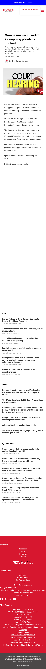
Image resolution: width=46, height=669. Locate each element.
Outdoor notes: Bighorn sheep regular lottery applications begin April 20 (21, 450)
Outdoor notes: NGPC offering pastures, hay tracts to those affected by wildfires (21, 460)
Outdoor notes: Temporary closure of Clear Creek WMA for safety (20, 489)
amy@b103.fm (36, 645)
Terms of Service (21, 661)
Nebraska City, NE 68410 (23, 617)
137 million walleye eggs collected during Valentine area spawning (20, 339)
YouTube (23, 557)
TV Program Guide (23, 580)
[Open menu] (42, 10)
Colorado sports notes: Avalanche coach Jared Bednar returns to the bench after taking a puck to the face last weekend (22, 410)
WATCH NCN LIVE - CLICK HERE (23, 2)
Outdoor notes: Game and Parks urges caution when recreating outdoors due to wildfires (22, 479)
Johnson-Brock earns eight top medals (19, 425)
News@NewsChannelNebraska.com (27, 625)
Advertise (23, 575)
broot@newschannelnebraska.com (23, 642)
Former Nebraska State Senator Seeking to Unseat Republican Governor (20, 320)
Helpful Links (5, 571)
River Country (6, 605)
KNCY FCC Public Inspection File (23, 637)
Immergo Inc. (26, 665)
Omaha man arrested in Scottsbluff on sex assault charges (20, 370)
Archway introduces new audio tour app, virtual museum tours (22, 329)
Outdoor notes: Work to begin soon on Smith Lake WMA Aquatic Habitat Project (21, 469)
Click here (4, 590)
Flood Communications (23, 585)
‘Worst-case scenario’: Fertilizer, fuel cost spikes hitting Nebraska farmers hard (20, 498)
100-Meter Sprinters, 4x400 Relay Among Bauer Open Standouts (23, 401)
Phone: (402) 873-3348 (23, 620)
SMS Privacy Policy (23, 595)
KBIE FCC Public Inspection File (23, 635)
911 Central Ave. (23, 614)
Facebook (23, 549)
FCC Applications (23, 632)
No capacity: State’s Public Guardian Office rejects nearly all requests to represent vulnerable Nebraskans (20, 360)
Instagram (23, 554)
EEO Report (23, 630)
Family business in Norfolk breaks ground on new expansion (21, 349)
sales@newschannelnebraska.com (30, 627)
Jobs (23, 583)
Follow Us (4, 545)
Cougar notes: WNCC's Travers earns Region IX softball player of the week (22, 418)
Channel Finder (23, 577)
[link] (23, 321)
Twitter (23, 551)
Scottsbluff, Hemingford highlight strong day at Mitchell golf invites (22, 431)
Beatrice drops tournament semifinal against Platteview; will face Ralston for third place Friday (21, 392)
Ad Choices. (30, 661)
